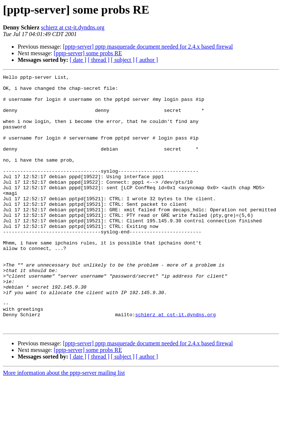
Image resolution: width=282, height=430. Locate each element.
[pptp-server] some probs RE (88, 53)
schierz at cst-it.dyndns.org (72, 27)
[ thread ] (98, 60)
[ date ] (78, 60)
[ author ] (147, 60)
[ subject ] (123, 60)
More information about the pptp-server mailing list (64, 423)
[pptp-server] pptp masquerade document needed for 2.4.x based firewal (148, 46)
